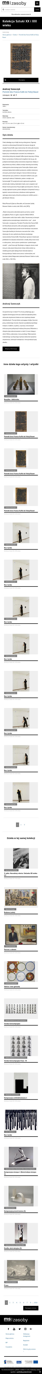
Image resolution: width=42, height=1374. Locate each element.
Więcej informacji (11, 349)
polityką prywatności (24, 1372)
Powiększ (22, 80)
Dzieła (15, 35)
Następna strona (30, 1308)
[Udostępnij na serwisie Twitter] (14, 95)
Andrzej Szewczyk (11, 89)
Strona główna (7, 35)
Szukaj (37, 9)
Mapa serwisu (10, 1338)
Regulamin (26, 1340)
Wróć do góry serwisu (29, 1350)
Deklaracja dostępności (26, 1335)
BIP (6, 1342)
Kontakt (25, 1345)
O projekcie (9, 1347)
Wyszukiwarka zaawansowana (20, 14)
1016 (35, 1303)
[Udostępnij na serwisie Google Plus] (12, 95)
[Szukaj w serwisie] (18, 9)
